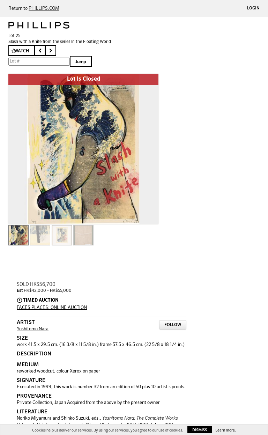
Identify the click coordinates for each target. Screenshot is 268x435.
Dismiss (199, 430)
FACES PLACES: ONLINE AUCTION (52, 307)
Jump (80, 62)
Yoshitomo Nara (33, 329)
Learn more (225, 430)
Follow (172, 325)
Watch (21, 51)
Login (253, 8)
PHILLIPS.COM (44, 8)
